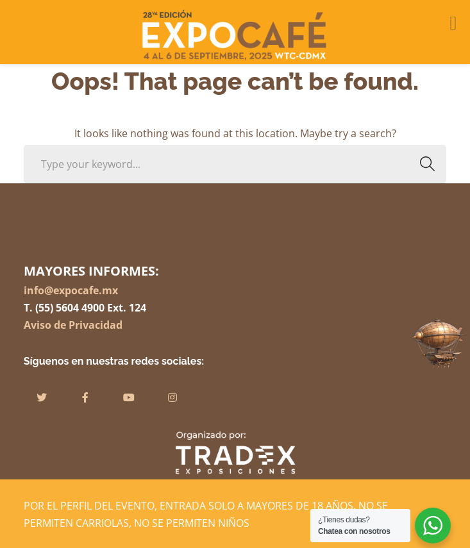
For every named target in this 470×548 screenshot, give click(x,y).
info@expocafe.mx (71, 290)
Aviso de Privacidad (73, 325)
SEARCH (423, 163)
